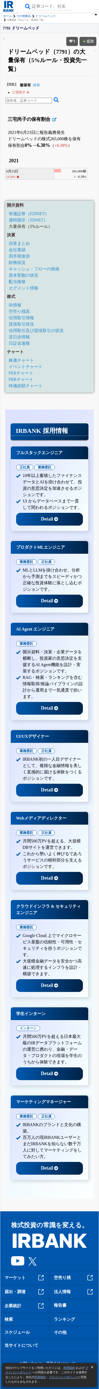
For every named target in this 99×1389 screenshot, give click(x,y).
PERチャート (21, 373)
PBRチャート (21, 379)
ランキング (64, 1319)
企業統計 (24, 1306)
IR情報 (15, 305)
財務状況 (17, 262)
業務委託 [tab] (44, 467)
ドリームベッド (45, 16)
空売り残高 (19, 311)
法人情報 (74, 1291)
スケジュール (17, 1332)
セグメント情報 (23, 288)
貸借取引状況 (21, 324)
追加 (87, 41)
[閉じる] (92, 1367)
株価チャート (21, 360)
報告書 (60, 1305)
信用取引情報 (21, 318)
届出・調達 (24, 1291)
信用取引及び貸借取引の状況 (36, 330)
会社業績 (17, 250)
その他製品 (23, 16)
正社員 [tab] (25, 467)
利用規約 (69, 1367)
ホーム (7, 16)
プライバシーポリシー (63, 1377)
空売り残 (74, 1277)
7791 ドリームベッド (21, 28)
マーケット (24, 1277)
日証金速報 (19, 343)
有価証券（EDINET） (29, 213)
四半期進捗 (19, 256)
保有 (36, 85)
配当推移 (17, 281)
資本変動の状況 (23, 275)
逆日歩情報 (19, 337)
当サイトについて (21, 1345)
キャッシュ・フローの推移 (34, 269)
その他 (60, 1332)
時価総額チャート (26, 386)
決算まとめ (19, 243)
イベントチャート (26, 366)
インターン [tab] (28, 1028)
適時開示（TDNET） (28, 220)
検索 (8, 1319)
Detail (49, 519)
